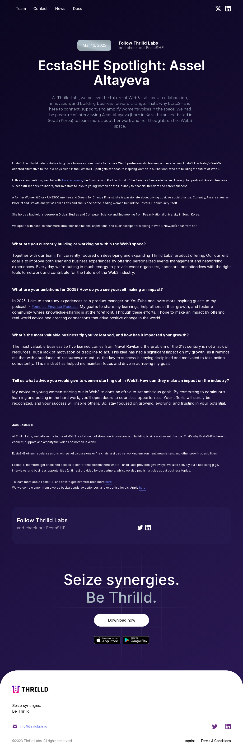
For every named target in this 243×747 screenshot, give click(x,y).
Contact (40, 8)
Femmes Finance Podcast (55, 306)
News (60, 8)
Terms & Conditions (216, 741)
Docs (77, 8)
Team (21, 8)
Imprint (190, 741)
